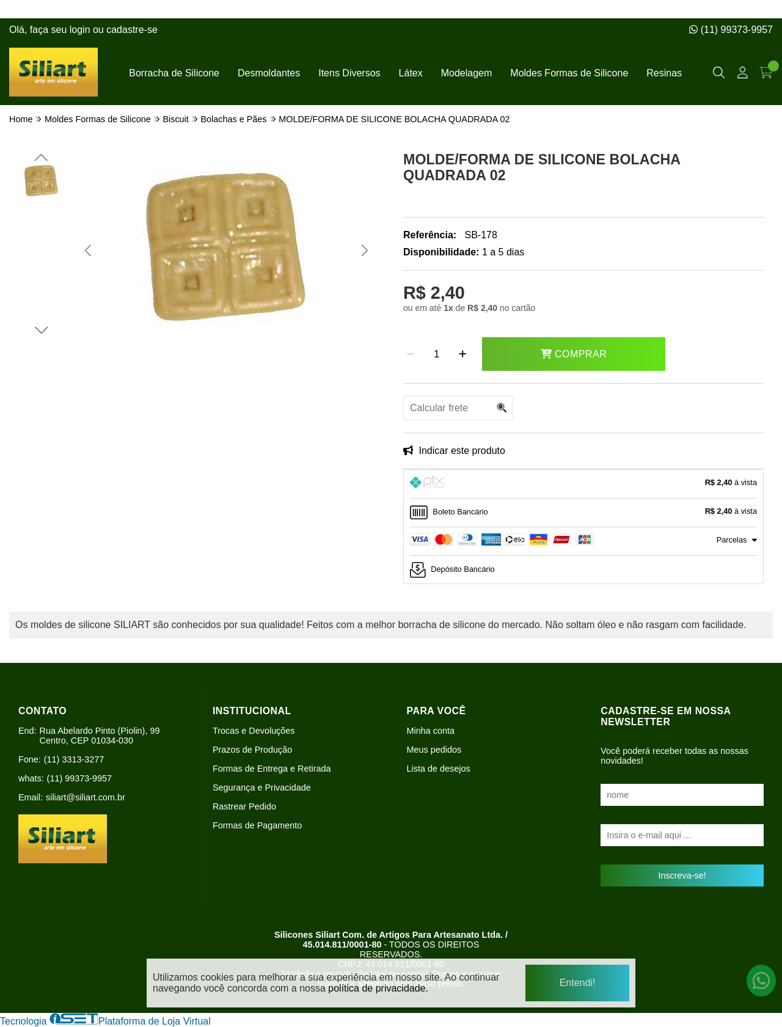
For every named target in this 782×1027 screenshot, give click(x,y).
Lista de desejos (438, 768)
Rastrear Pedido (244, 806)
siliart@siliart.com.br (85, 797)
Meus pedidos (434, 750)
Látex (411, 73)
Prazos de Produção (252, 750)
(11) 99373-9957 (731, 29)
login (81, 29)
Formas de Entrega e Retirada (272, 768)
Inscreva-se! (682, 875)
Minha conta (431, 731)
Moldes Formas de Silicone (569, 73)
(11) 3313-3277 (74, 759)
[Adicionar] (462, 354)
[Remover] (410, 354)
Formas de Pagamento (257, 825)
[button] (87, 250)
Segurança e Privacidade (262, 787)
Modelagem (466, 73)
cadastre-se (132, 29)
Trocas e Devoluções (254, 731)
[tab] (583, 484)
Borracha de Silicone (174, 73)
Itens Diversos (349, 73)
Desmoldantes (269, 73)
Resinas (664, 73)
